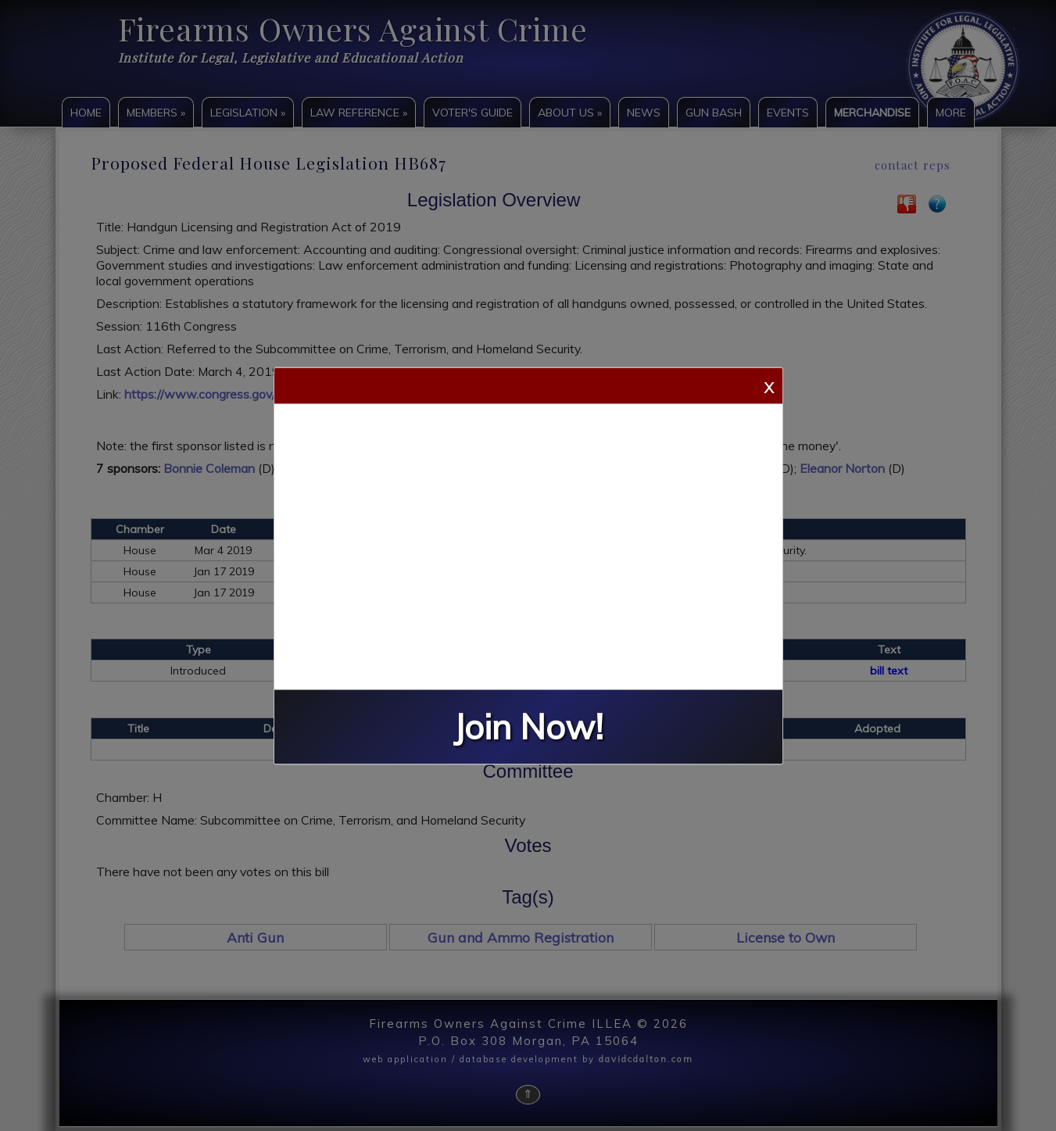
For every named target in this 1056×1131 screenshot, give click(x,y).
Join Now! (528, 726)
